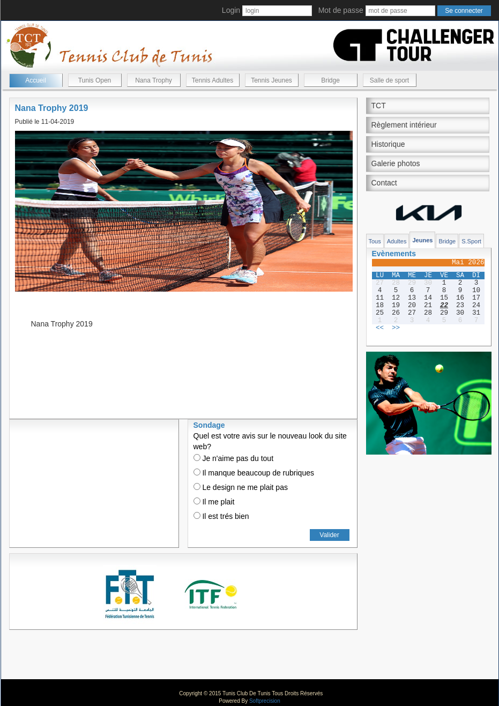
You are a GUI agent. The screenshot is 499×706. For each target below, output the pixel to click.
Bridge (330, 80)
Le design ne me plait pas (240, 487)
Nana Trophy (153, 80)
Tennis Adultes (212, 80)
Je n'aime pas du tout (233, 458)
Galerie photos (395, 163)
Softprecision (264, 701)
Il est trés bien (221, 516)
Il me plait (214, 501)
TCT (378, 105)
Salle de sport (389, 80)
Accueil (35, 80)
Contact (384, 183)
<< (380, 328)
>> (396, 328)
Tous (375, 241)
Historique (388, 144)
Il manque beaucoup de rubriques (253, 473)
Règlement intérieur (404, 125)
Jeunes (422, 240)
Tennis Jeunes (271, 80)
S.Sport (471, 241)
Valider (329, 535)
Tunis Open (94, 80)
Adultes (397, 241)
